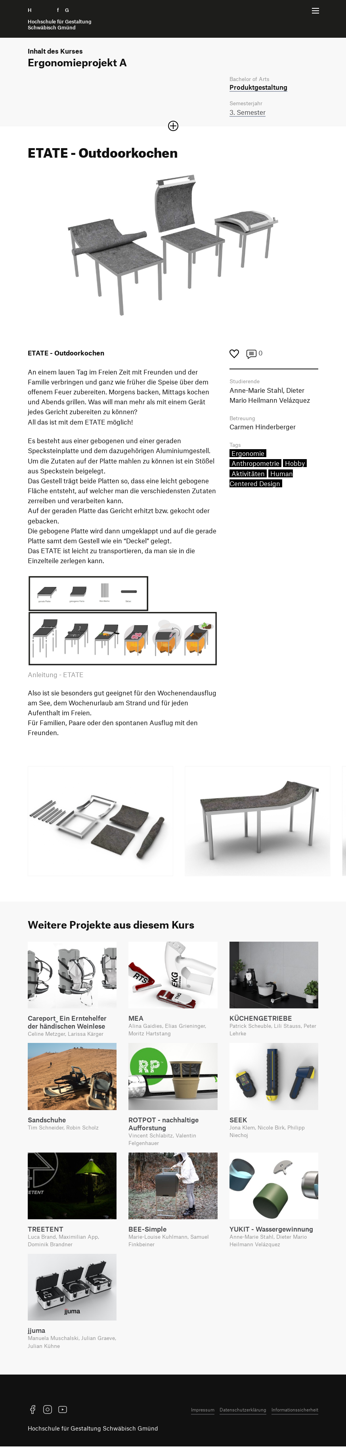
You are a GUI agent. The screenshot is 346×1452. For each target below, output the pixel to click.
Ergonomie (247, 456)
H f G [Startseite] (60, 19)
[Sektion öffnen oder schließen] (173, 127)
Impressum (202, 1415)
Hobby (295, 466)
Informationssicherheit (294, 1415)
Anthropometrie (255, 466)
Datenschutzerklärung (243, 1415)
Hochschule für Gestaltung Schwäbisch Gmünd (93, 1434)
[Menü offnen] (315, 10)
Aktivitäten (248, 476)
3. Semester (247, 113)
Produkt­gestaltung (258, 88)
